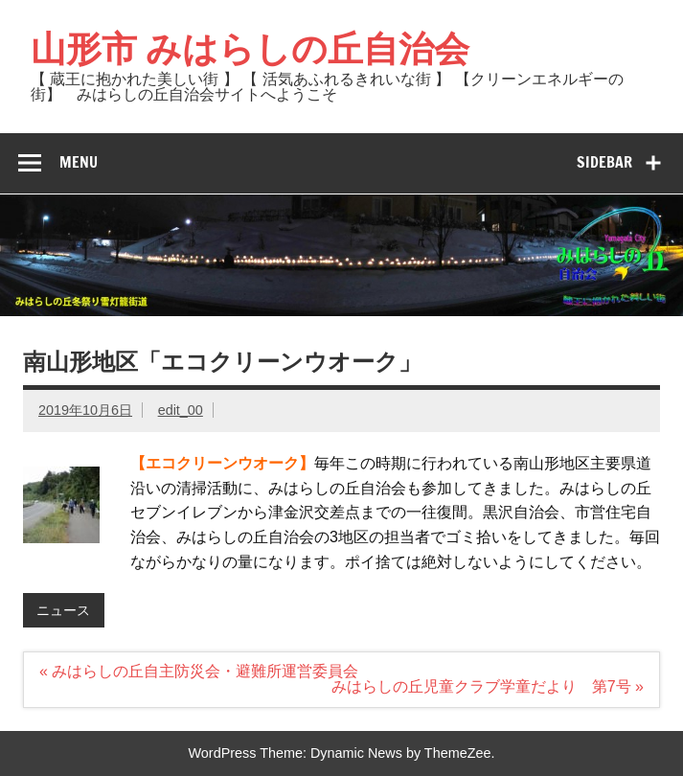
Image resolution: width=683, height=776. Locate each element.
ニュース (63, 610)
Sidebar (604, 161)
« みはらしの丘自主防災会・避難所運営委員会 (198, 671)
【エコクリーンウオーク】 (222, 463)
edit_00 (180, 410)
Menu (78, 161)
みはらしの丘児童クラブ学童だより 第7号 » (487, 686)
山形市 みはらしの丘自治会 (250, 48)
